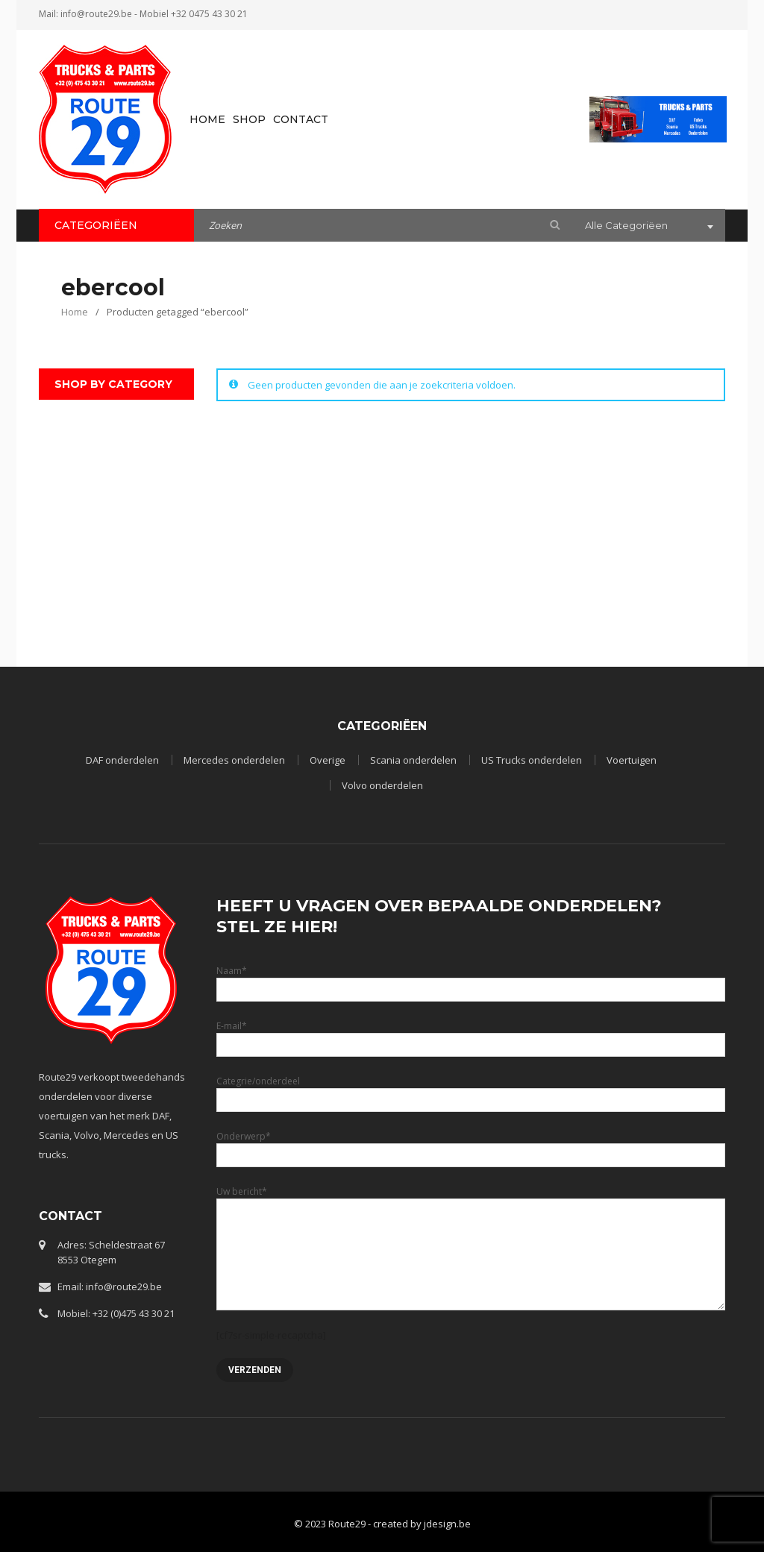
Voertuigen (632, 760)
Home (74, 311)
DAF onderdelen (122, 760)
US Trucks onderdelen (531, 760)
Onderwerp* (471, 1145)
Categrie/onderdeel (471, 1090)
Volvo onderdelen (382, 785)
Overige (327, 760)
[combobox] (647, 227)
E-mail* (471, 1035)
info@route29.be (96, 13)
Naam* (471, 979)
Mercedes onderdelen (234, 760)
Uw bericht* (471, 1222)
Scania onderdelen (413, 760)
